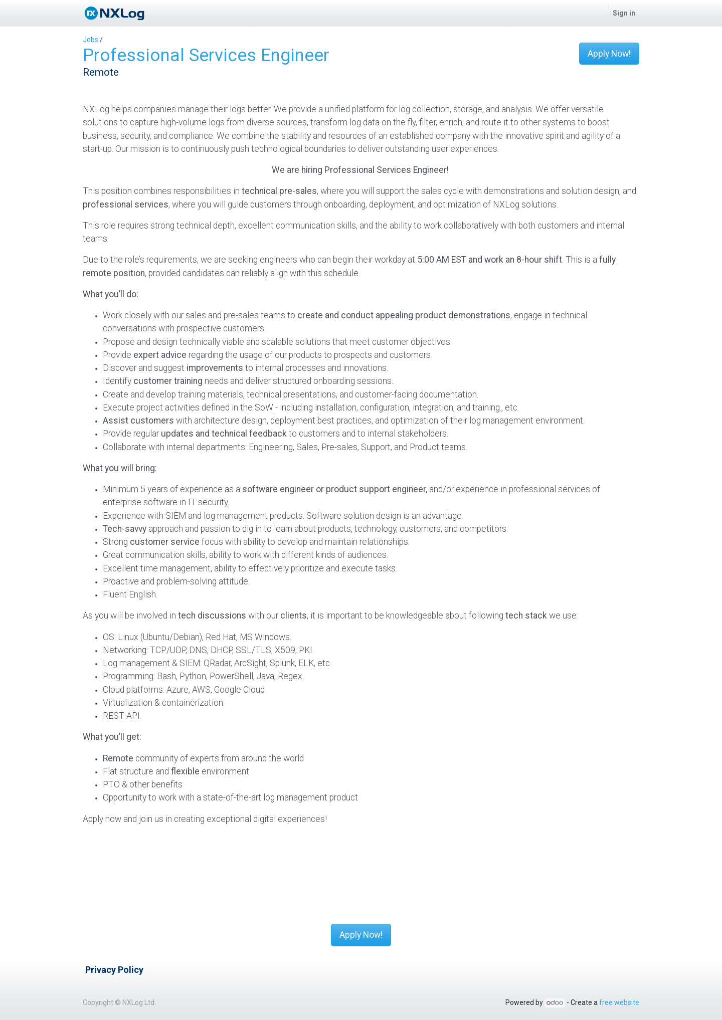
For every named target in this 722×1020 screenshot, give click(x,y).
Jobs (90, 40)
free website (619, 1002)
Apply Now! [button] (609, 54)
